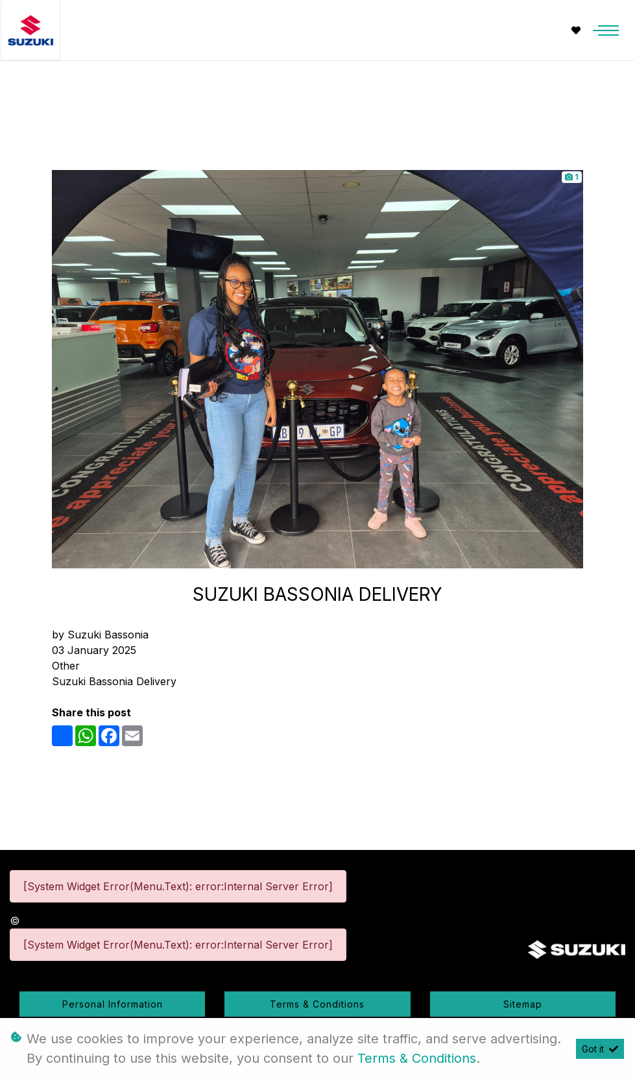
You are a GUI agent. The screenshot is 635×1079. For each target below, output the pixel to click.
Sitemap (522, 1004)
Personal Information (112, 1004)
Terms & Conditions (317, 1004)
